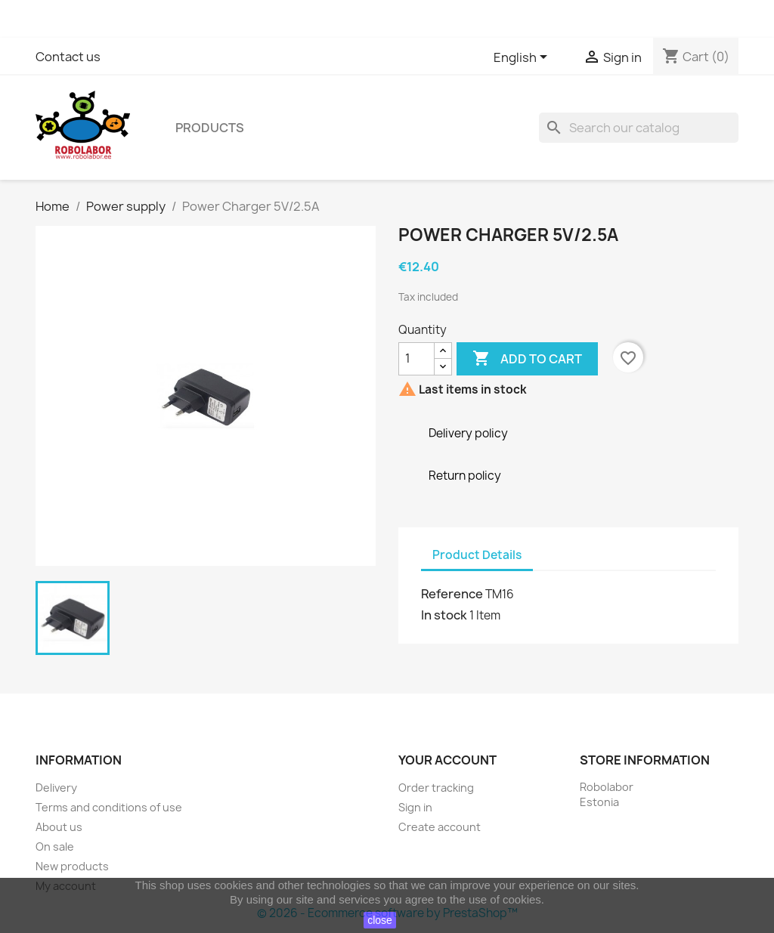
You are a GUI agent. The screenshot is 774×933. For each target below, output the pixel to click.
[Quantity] (416, 358)
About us (59, 827)
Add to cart (527, 359)
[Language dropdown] (523, 58)
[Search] (638, 128)
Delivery (56, 787)
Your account (447, 760)
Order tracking (436, 787)
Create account (439, 827)
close (379, 920)
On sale (55, 846)
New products (72, 866)
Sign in (415, 807)
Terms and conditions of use (109, 807)
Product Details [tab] (477, 555)
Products (209, 127)
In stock (444, 615)
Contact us (68, 56)
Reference (452, 593)
